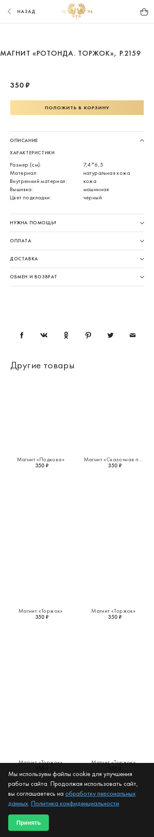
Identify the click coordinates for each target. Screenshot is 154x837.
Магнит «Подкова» (40, 459)
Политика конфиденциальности (75, 803)
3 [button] (93, 36)
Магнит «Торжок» (40, 610)
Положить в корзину (77, 107)
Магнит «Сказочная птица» (118, 459)
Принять (28, 822)
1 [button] (62, 36)
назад (20, 11)
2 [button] (77, 36)
